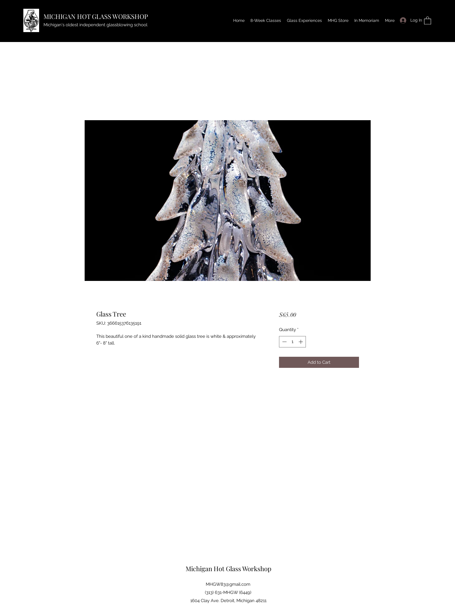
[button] (427, 20)
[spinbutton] (292, 341)
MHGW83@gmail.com (228, 584)
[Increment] (301, 341)
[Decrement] (284, 341)
